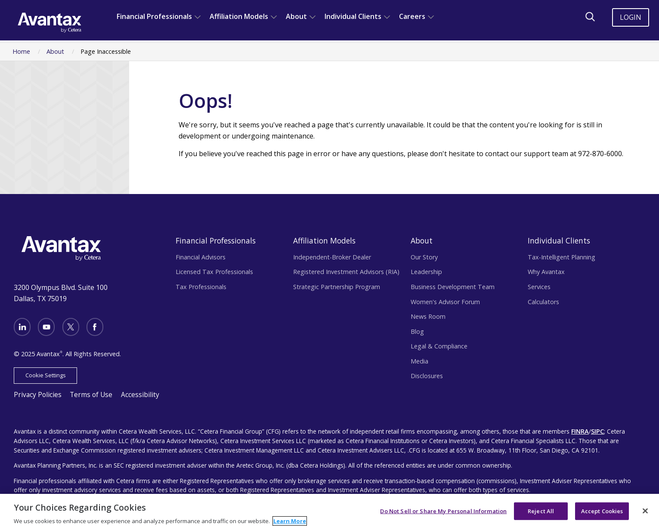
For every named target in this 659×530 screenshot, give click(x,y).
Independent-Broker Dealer (332, 257)
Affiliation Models (239, 16)
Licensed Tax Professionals (214, 272)
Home (21, 51)
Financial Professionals (154, 16)
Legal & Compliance (439, 346)
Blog (417, 331)
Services (539, 287)
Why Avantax (546, 272)
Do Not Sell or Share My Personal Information (443, 511)
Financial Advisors (201, 257)
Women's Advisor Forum (445, 302)
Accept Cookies (602, 511)
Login (630, 17)
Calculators (543, 302)
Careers (412, 16)
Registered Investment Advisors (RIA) (346, 272)
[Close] (645, 510)
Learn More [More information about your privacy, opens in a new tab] (289, 521)
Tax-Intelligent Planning (561, 257)
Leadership (426, 272)
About (296, 16)
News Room (428, 316)
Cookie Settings (43, 372)
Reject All (541, 511)
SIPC (596, 426)
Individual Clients (353, 16)
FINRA (579, 426)
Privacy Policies (35, 391)
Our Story (424, 257)
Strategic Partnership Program (336, 287)
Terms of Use (83, 391)
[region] (329, 512)
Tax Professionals (201, 287)
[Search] (590, 16)
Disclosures (427, 376)
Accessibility (128, 391)
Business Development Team (453, 287)
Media (419, 361)
